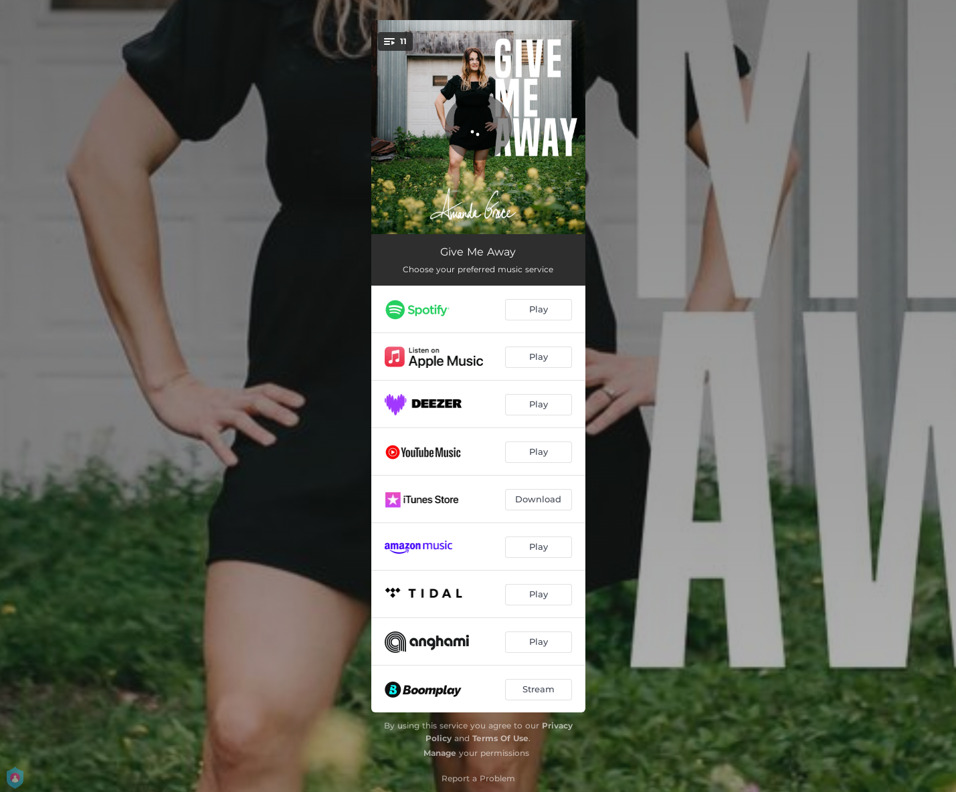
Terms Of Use (500, 738)
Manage (439, 753)
